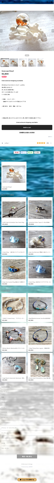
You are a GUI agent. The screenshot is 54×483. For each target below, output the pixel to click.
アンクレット (4, 417)
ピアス (3, 407)
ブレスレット (4, 402)
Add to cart (27, 127)
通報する (50, 136)
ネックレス (4, 392)
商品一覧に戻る (27, 456)
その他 (3, 443)
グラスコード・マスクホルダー (9, 428)
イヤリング (4, 412)
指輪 (2, 397)
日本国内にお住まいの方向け (27, 132)
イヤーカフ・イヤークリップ (8, 438)
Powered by (27, 466)
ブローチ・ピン (5, 448)
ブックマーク (4, 433)
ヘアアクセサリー (6, 422)
